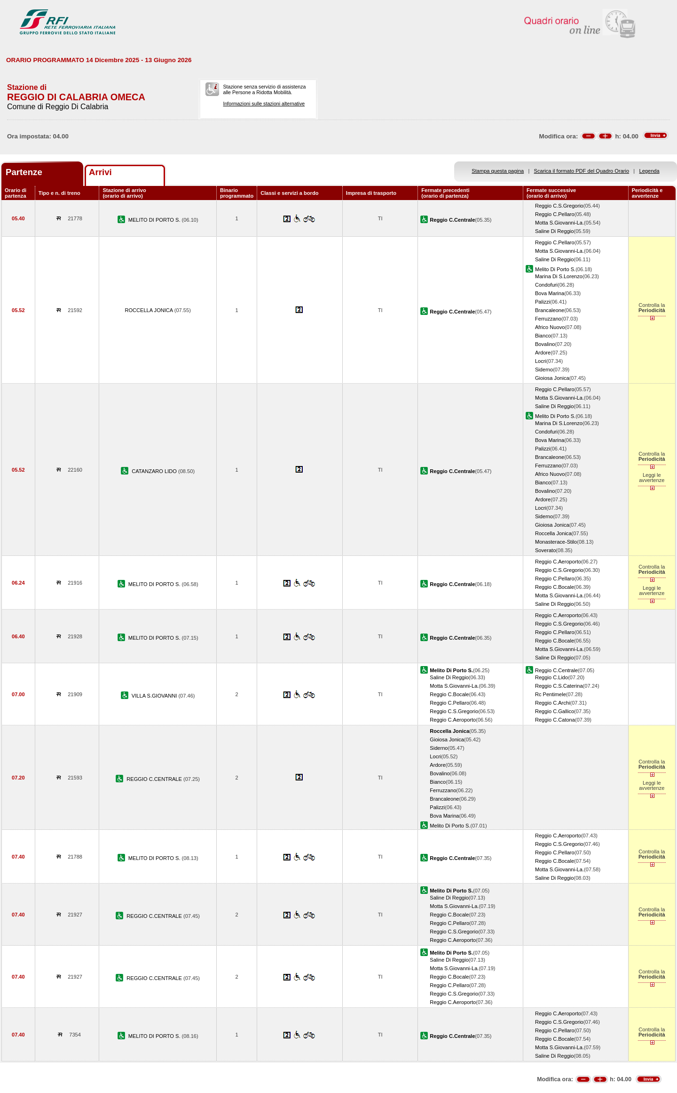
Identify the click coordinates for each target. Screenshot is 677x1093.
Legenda (649, 171)
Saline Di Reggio (554, 231)
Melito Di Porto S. (555, 269)
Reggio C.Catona (555, 720)
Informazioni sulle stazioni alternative (264, 103)
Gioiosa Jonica (552, 378)
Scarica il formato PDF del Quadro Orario (582, 171)
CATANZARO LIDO (155, 471)
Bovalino (545, 344)
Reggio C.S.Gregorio (559, 206)
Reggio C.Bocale (554, 587)
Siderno (544, 369)
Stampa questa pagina (498, 171)
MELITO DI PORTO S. (155, 220)
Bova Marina (549, 293)
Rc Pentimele (550, 694)
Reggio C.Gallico (554, 711)
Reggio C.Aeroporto (558, 561)
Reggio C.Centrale (556, 670)
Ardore (543, 352)
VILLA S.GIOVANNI (155, 696)
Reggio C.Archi (552, 703)
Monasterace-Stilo (556, 542)
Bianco (543, 335)
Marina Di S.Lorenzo (559, 276)
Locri (540, 361)
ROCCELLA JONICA (149, 310)
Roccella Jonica (553, 533)
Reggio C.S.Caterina (559, 686)
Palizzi (542, 302)
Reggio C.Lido (551, 677)
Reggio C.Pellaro (555, 214)
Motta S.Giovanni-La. (559, 222)
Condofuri (546, 285)
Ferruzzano (548, 318)
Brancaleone (549, 310)
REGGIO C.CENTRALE (154, 779)
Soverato (545, 550)
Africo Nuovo (550, 327)
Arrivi (100, 172)
